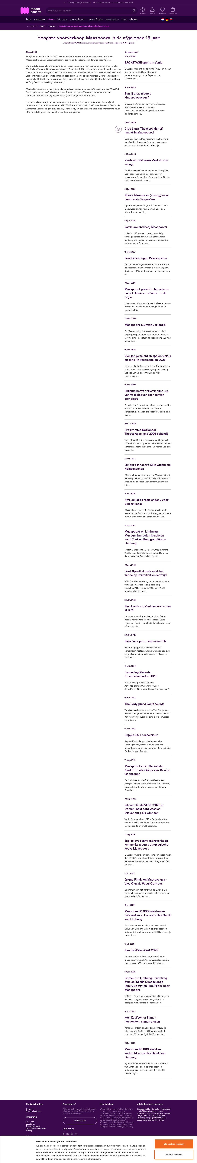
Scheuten (141, 1113)
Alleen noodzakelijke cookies (174, 1144)
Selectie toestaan (174, 1134)
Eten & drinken (112, 19)
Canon (153, 1111)
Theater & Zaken (96, 19)
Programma (39, 19)
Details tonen (148, 1157)
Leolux (160, 1111)
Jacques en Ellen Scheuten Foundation (153, 1109)
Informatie (62, 19)
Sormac (150, 1113)
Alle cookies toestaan (174, 1123)
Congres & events (77, 19)
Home (28, 19)
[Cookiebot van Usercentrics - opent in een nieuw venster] (18, 1157)
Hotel (124, 19)
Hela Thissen (143, 1111)
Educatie (133, 19)
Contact (29, 1109)
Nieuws (51, 19)
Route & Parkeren (33, 1111)
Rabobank (159, 1113)
